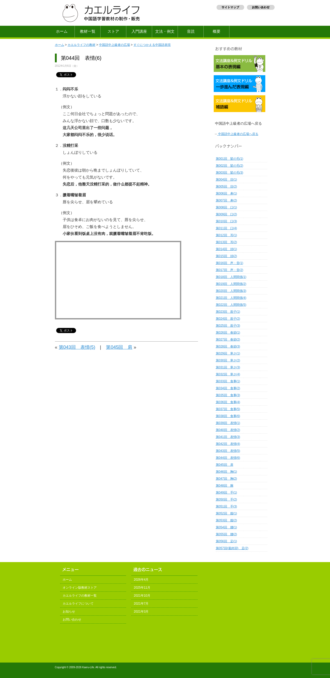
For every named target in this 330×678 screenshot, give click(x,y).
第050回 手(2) (226, 499)
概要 (216, 31)
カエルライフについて (78, 603)
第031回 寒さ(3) (228, 367)
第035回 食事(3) (228, 395)
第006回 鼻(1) (226, 193)
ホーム (62, 31)
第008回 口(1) (226, 207)
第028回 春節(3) (228, 346)
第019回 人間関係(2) (231, 284)
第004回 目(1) (226, 179)
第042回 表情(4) (228, 444)
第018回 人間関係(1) (231, 277)
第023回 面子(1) (228, 311)
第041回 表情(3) (228, 437)
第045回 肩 (119, 347)
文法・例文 (165, 31)
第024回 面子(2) (228, 318)
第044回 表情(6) (228, 458)
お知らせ (69, 611)
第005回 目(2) (226, 186)
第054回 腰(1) (226, 527)
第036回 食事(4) (228, 402)
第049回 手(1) (226, 492)
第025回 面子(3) (228, 325)
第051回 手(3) (226, 506)
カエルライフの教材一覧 (80, 595)
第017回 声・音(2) (229, 270)
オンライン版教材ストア (80, 587)
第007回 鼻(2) (226, 200)
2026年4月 (141, 579)
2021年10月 (142, 595)
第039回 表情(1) (228, 423)
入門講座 (139, 31)
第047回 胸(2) (226, 478)
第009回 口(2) (226, 214)
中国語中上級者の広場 (114, 45)
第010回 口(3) (226, 221)
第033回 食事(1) (228, 381)
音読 (191, 31)
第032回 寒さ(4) (228, 374)
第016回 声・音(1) (229, 263)
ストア (113, 31)
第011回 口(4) (226, 228)
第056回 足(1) (226, 541)
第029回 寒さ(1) (228, 353)
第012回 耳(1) (226, 235)
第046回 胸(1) (226, 471)
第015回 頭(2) (226, 256)
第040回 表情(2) (228, 430)
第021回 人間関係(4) (231, 298)
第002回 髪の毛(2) (229, 165)
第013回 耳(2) (226, 242)
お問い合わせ (72, 619)
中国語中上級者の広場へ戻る (237, 134)
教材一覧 (87, 31)
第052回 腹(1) (226, 513)
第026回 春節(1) (228, 332)
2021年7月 (141, 603)
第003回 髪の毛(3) (229, 172)
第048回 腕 (224, 485)
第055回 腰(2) (226, 534)
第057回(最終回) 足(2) (232, 548)
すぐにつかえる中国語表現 (152, 45)
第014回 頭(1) (226, 249)
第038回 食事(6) (228, 416)
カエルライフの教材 (81, 45)
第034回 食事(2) (228, 388)
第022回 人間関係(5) (231, 305)
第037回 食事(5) (228, 409)
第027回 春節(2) (228, 339)
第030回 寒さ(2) (228, 360)
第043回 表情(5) (77, 347)
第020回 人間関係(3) (231, 291)
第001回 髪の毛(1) (229, 158)
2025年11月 (142, 587)
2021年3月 (141, 611)
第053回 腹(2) (226, 520)
